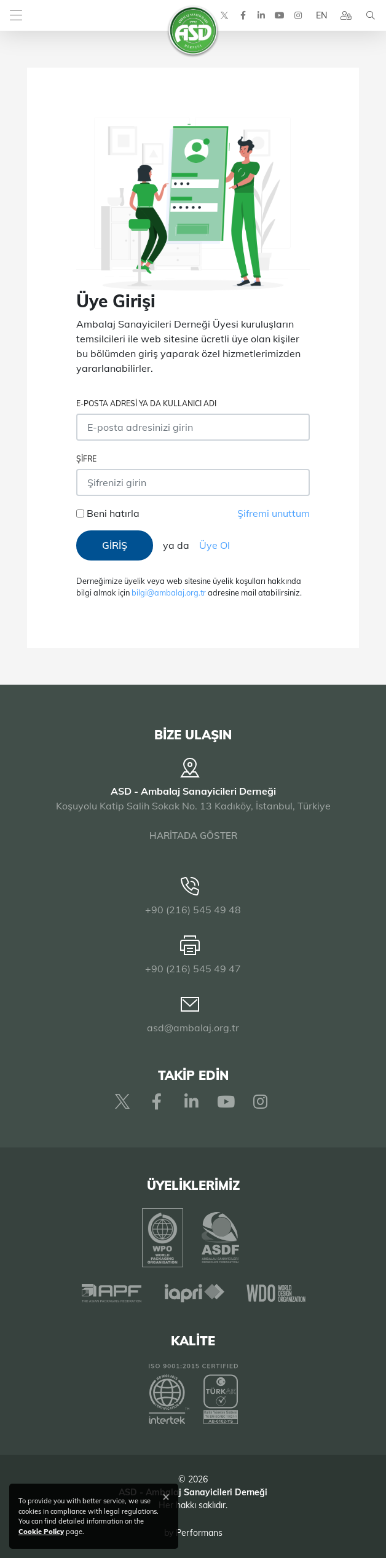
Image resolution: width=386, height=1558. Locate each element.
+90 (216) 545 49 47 (193, 968)
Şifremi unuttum (273, 513)
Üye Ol (214, 545)
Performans (199, 1532)
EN (321, 15)
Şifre (86, 458)
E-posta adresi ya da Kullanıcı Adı (146, 403)
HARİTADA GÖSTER (193, 835)
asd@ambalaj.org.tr (193, 1027)
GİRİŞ (114, 545)
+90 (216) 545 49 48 (193, 909)
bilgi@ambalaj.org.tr (169, 592)
